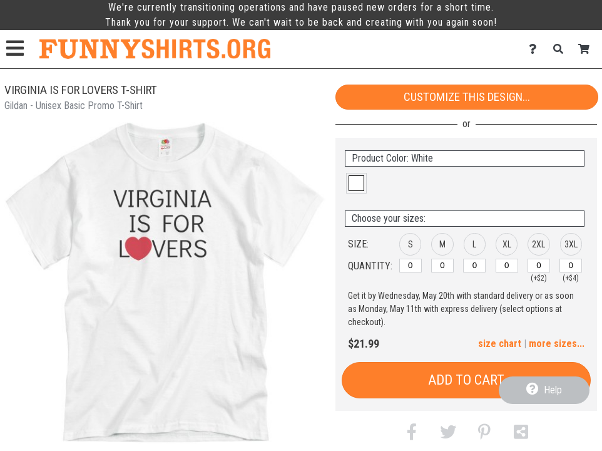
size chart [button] (499, 344)
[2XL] (539, 265)
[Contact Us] (536, 49)
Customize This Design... (467, 97)
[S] (410, 265)
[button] (356, 183)
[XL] (507, 265)
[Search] (561, 49)
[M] (442, 265)
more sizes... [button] (556, 344)
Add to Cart (466, 380)
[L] (474, 265)
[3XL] (570, 265)
